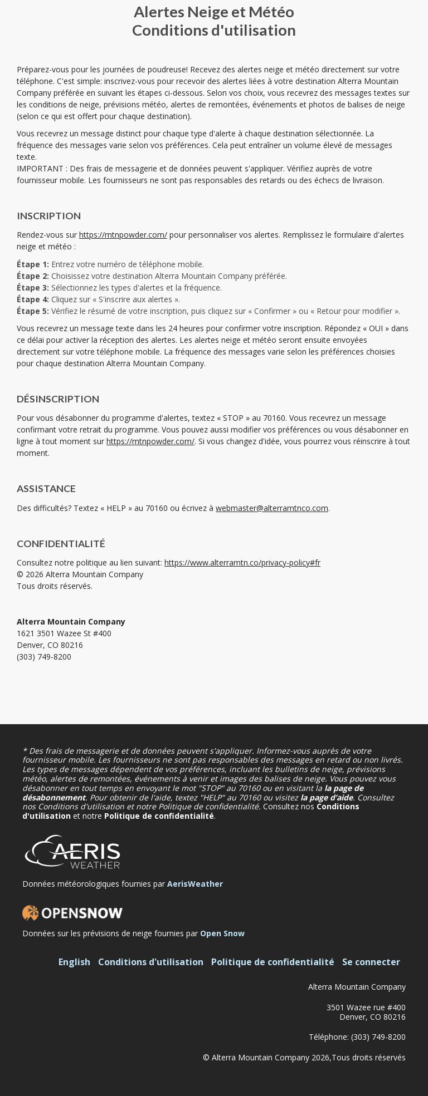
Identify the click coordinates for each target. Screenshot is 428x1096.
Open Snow (222, 933)
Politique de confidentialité (159, 815)
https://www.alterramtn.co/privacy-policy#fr (242, 562)
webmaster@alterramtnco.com (272, 508)
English (74, 962)
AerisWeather (195, 883)
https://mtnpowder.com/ (123, 234)
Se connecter (371, 962)
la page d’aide (326, 797)
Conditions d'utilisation (150, 962)
